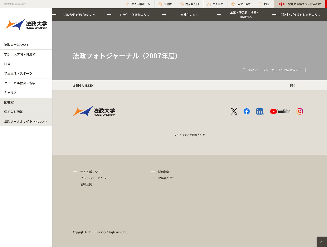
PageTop (322, 242)
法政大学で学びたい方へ (79, 15)
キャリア (10, 92)
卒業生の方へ (189, 15)
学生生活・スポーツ (18, 73)
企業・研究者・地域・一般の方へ (244, 14)
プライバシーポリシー (94, 178)
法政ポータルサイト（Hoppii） (26, 121)
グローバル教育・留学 (19, 83)
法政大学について (16, 44)
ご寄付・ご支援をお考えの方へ (299, 15)
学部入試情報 (13, 112)
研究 (7, 64)
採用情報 (164, 172)
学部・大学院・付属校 (19, 54)
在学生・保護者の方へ (134, 15)
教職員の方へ (167, 178)
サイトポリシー (90, 172)
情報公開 (86, 184)
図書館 (9, 102)
